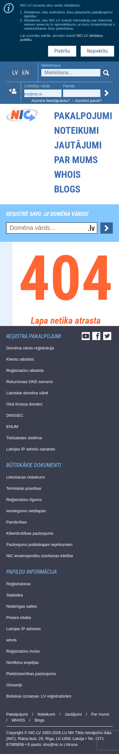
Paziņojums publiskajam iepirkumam (39, 544)
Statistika (14, 595)
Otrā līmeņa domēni (24, 404)
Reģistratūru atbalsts (25, 370)
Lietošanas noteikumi (25, 477)
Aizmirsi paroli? (88, 100)
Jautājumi (78, 145)
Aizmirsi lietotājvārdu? (50, 100)
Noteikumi (76, 130)
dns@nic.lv (32, 94)
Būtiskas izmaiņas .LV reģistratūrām (38, 696)
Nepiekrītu (97, 51)
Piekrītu (62, 51)
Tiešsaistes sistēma (24, 437)
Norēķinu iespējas (22, 662)
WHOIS (67, 174)
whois (11, 640)
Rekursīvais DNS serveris (29, 381)
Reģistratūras (18, 583)
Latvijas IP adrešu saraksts (30, 449)
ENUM (12, 426)
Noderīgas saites (21, 606)
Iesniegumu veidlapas (26, 510)
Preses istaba (18, 617)
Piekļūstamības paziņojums (31, 673)
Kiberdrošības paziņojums (29, 533)
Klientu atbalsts (20, 359)
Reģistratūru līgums (24, 499)
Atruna (72, 744)
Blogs (67, 189)
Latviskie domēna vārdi (27, 393)
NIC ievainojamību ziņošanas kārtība (39, 555)
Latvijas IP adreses (23, 628)
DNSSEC (14, 415)
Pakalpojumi (83, 116)
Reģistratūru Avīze (23, 651)
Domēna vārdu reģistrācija (30, 348)
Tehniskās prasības (23, 488)
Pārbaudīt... (106, 228)
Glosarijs (14, 685)
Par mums (76, 160)
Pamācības (16, 522)
